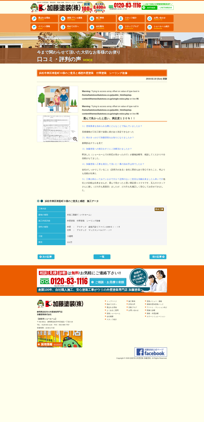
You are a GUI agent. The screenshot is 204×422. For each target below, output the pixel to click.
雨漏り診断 (151, 310)
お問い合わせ (164, 19)
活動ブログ (132, 307)
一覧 (102, 256)
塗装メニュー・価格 (154, 301)
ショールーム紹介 (164, 27)
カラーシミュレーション (156, 316)
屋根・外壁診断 (153, 313)
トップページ (112, 301)
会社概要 (110, 316)
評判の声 (131, 304)
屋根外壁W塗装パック (155, 304)
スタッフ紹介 (135, 19)
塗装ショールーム (113, 313)
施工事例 (106, 19)
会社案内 (106, 27)
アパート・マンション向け (157, 307)
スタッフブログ (135, 27)
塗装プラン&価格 (77, 19)
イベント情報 (48, 27)
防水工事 (159, 209)
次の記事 (47, 256)
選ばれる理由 (48, 19)
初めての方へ (77, 27)
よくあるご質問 (113, 310)
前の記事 (157, 256)
